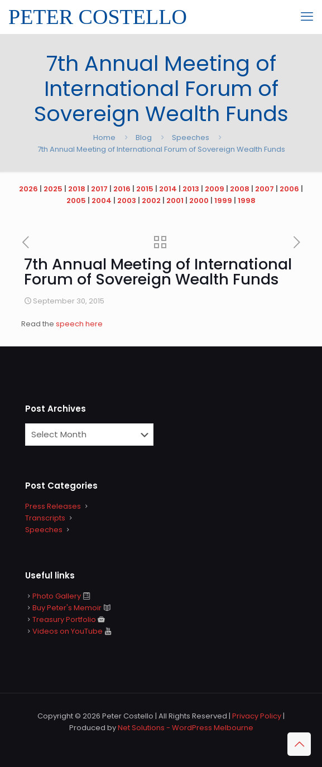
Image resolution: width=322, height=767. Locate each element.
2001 (175, 200)
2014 (168, 189)
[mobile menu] (306, 16)
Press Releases (53, 506)
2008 (239, 189)
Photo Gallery (56, 596)
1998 (247, 200)
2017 (99, 189)
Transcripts (45, 518)
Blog (144, 137)
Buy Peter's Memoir (67, 607)
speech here (79, 324)
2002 (151, 200)
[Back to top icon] (299, 744)
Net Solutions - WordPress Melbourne (185, 727)
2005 (76, 200)
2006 (289, 189)
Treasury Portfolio (64, 619)
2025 (53, 189)
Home (104, 137)
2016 (122, 189)
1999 (223, 200)
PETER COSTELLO (97, 16)
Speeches (190, 137)
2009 (214, 189)
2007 (264, 189)
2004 (102, 200)
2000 (199, 200)
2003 (126, 200)
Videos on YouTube (67, 631)
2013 (190, 189)
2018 (76, 189)
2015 (144, 189)
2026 (28, 189)
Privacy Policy (256, 716)
